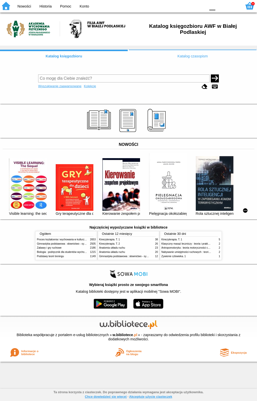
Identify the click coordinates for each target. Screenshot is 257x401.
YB (190, 6)
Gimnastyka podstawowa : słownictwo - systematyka (66, 243)
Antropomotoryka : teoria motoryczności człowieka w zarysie (195, 247)
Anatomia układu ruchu (112, 247)
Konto (84, 6)
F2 (232, 6)
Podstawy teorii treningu (50, 256)
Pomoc (65, 6)
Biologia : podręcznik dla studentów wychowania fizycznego (70, 252)
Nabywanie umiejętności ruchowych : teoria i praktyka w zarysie (197, 252)
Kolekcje (90, 86)
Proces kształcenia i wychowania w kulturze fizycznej (66, 239)
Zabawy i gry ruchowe (49, 247)
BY (200, 6)
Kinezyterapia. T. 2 (109, 243)
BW (180, 6)
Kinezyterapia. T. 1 (109, 239)
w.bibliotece (124, 335)
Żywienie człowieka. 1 (173, 256)
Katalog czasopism (192, 56)
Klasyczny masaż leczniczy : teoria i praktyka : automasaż (193, 243)
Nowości (24, 6)
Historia (45, 6)
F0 (212, 6)
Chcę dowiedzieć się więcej (105, 396)
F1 (221, 6)
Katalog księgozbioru (64, 56)
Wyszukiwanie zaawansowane (60, 86)
